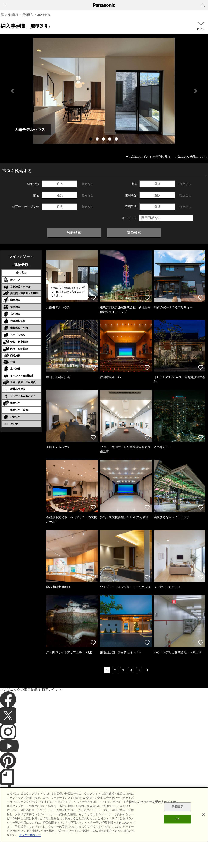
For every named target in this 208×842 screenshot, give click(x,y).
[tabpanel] (104, 91)
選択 (60, 184)
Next (195, 91)
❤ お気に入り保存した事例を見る (148, 157)
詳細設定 (177, 806)
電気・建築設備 (9, 14)
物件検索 (74, 232)
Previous (12, 91)
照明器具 (28, 14)
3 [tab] (104, 139)
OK (178, 819)
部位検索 (134, 232)
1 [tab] (91, 139)
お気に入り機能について (191, 157)
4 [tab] (110, 139)
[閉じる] (203, 814)
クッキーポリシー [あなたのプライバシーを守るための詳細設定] (30, 834)
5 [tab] (117, 139)
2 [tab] (98, 139)
